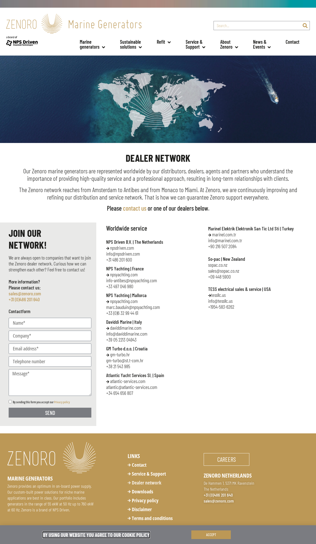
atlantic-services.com (125, 381)
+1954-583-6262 (221, 307)
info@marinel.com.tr (225, 240)
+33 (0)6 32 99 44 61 (122, 313)
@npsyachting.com (133, 307)
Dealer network (146, 482)
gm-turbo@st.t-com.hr (124, 360)
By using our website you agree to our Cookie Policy (96, 535)
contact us (134, 208)
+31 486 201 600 (119, 259)
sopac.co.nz (217, 265)
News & (262, 45)
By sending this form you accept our (41, 402)
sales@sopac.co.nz (223, 271)
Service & (195, 45)
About (229, 45)
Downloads (142, 491)
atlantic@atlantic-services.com (131, 387)
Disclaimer (142, 509)
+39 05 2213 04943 (121, 340)
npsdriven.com (122, 248)
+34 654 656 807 (119, 393)
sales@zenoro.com (25, 293)
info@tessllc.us (220, 301)
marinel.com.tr (222, 234)
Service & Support (149, 473)
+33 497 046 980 (119, 286)
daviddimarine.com (123, 328)
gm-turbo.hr (118, 354)
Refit (164, 42)
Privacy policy (62, 402)
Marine (92, 45)
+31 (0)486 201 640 (24, 299)
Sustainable (131, 45)
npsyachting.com (124, 274)
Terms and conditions (152, 518)
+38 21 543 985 (118, 366)
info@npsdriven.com (123, 254)
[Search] (305, 25)
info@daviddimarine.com (126, 334)
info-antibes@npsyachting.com (131, 280)
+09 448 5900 (219, 277)
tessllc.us (217, 295)
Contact (292, 42)
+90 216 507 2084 (222, 246)
